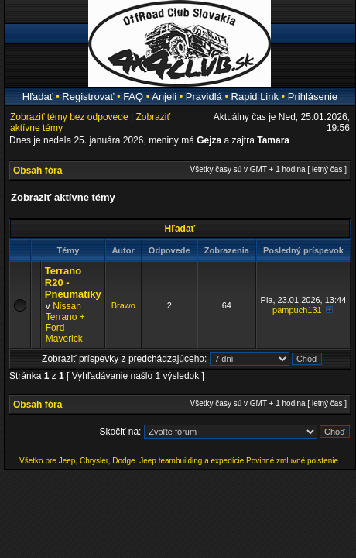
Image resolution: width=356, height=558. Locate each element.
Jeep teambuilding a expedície (191, 460)
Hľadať (37, 96)
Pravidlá (204, 96)
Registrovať (88, 96)
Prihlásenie (312, 96)
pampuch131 (297, 310)
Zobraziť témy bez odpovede (69, 117)
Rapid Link (255, 96)
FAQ (133, 96)
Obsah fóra (37, 170)
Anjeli (164, 96)
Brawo (123, 305)
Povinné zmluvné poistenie (292, 460)
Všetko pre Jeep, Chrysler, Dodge (78, 460)
